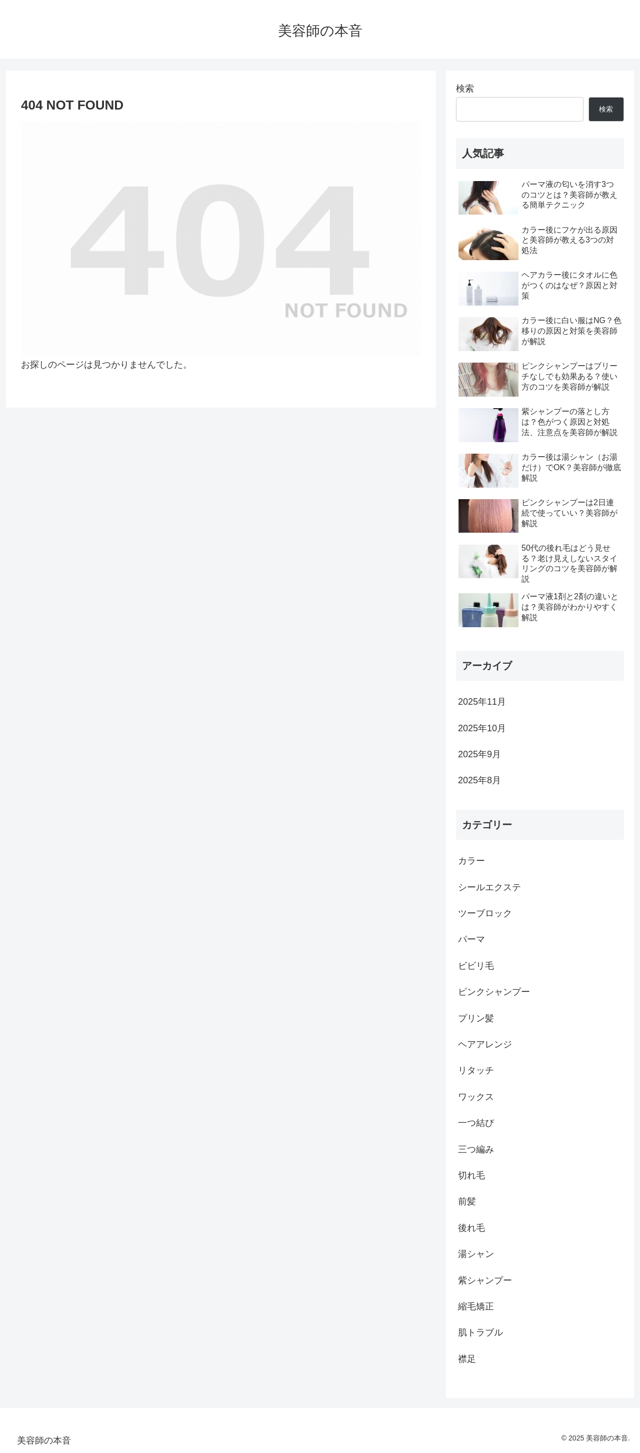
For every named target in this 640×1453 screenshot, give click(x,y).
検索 (465, 89)
